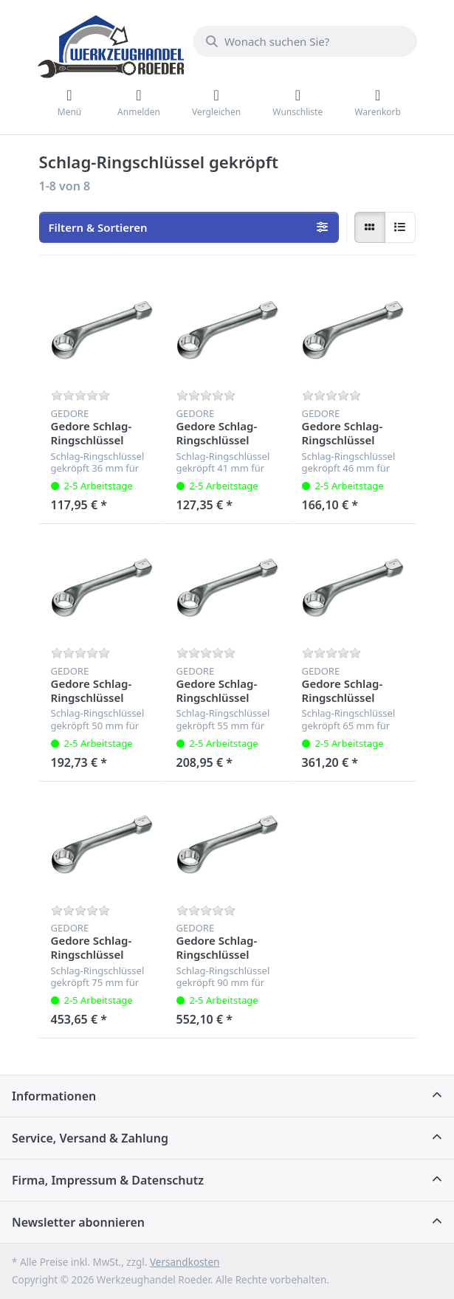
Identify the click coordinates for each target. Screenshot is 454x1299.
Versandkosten (184, 1262)
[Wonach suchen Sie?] (305, 41)
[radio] (369, 227)
